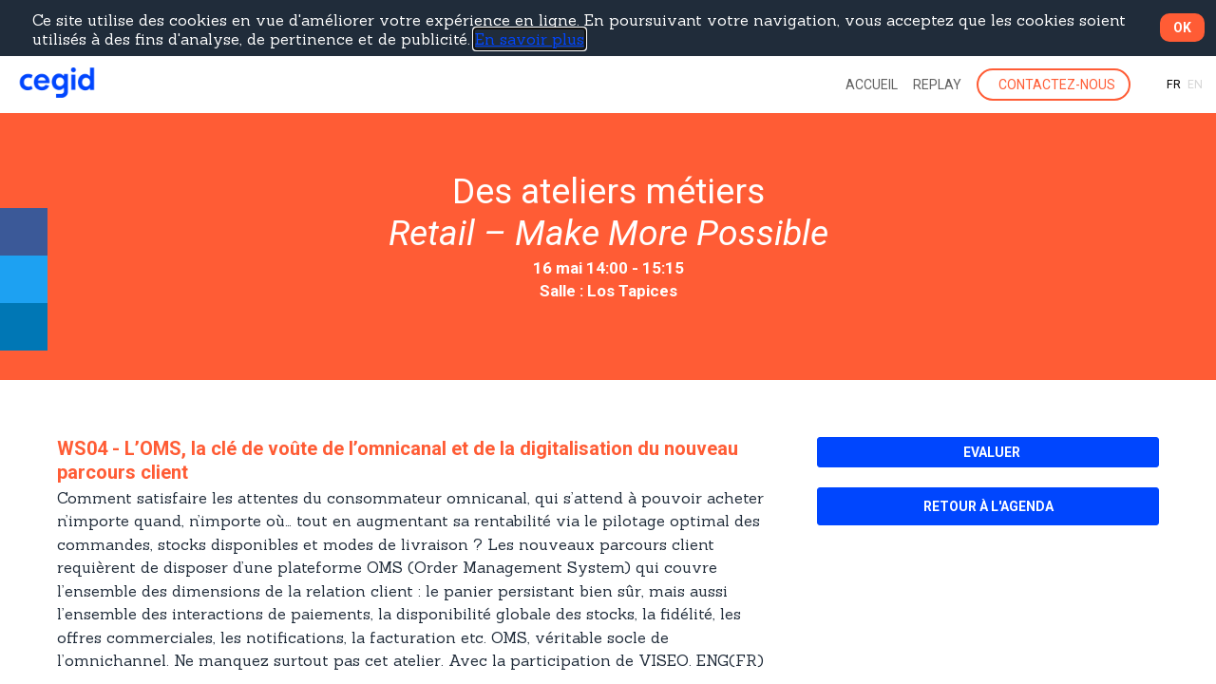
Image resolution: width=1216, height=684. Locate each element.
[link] (872, 84)
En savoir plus (529, 38)
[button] (1053, 84)
